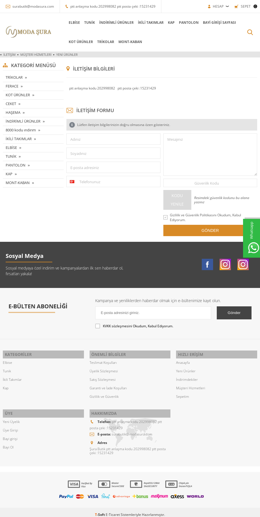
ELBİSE (52, 22)
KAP (149, 22)
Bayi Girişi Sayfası (197, 22)
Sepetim (182, 394)
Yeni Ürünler (67, 54)
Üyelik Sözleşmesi (104, 368)
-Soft (100, 509)
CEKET (11, 103)
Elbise (7, 360)
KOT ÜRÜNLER (59, 41)
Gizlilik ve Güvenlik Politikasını (193, 215)
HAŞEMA (13, 112)
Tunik (7, 368)
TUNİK (67, 22)
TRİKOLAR (83, 41)
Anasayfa (183, 360)
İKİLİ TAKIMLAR (129, 22)
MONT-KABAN (108, 41)
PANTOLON (167, 22)
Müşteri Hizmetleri (35, 54)
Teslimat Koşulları (103, 360)
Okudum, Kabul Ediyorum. (134, 326)
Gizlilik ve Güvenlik (104, 394)
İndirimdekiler (187, 377)
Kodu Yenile (177, 200)
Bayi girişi (10, 433)
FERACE (12, 86)
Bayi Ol (8, 442)
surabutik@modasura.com (33, 6)
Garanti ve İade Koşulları (108, 385)
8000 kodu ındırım (21, 130)
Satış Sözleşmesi (103, 377)
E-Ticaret (113, 509)
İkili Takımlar (12, 377)
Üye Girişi (10, 425)
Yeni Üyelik (11, 417)
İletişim (9, 54)
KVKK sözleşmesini (117, 326)
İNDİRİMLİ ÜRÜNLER (94, 22)
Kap (5, 385)
